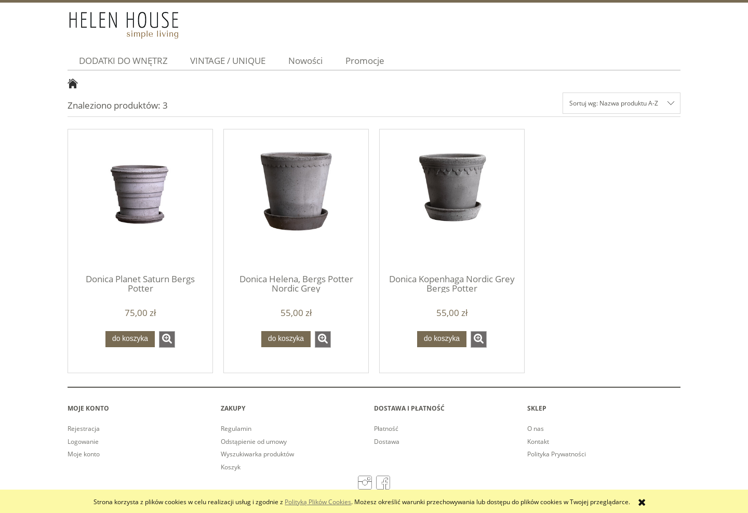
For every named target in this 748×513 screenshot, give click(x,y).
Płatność (386, 428)
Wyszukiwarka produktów (257, 454)
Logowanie (83, 441)
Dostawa (386, 441)
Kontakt (538, 441)
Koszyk (231, 467)
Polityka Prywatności (556, 454)
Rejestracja (84, 428)
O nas (535, 428)
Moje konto (84, 454)
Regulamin (236, 428)
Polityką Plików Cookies (318, 501)
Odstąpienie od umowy (254, 441)
